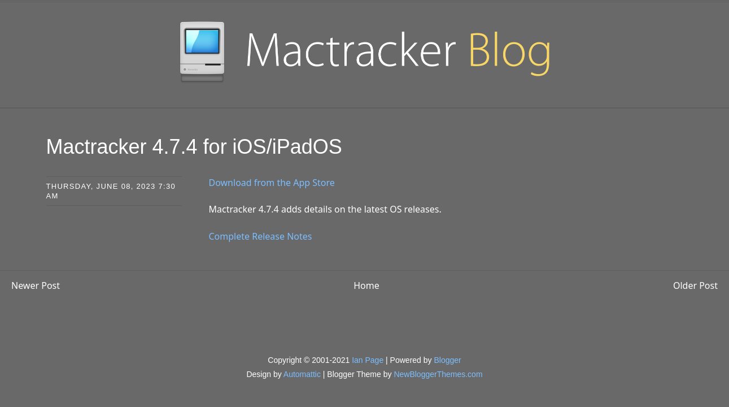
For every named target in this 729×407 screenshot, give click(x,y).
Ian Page (367, 360)
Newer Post (35, 285)
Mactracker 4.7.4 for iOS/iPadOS (194, 146)
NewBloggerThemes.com (438, 374)
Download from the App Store (272, 182)
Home (366, 285)
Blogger (447, 360)
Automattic (302, 374)
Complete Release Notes (260, 236)
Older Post (695, 285)
